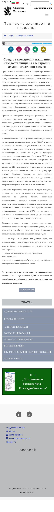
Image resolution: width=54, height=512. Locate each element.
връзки (10, 431)
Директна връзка (15, 427)
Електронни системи (24, 36)
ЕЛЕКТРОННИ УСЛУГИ (14, 319)
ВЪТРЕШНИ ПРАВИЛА (14, 345)
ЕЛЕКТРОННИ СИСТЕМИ (16, 327)
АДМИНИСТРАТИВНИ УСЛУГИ (18, 311)
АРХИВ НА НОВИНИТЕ (18, 438)
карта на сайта (14, 434)
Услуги (11, 36)
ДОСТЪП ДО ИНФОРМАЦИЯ (17, 333)
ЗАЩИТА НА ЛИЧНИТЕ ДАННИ (18, 339)
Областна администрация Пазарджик (27, 8)
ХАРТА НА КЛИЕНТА (13, 358)
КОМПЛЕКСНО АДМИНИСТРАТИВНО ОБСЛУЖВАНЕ (28, 352)
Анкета (11, 442)
